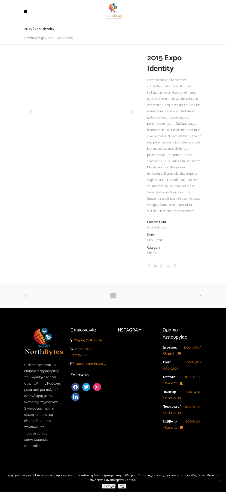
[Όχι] (220, 481)
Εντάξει (109, 486)
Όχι (122, 486)
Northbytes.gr (34, 38)
